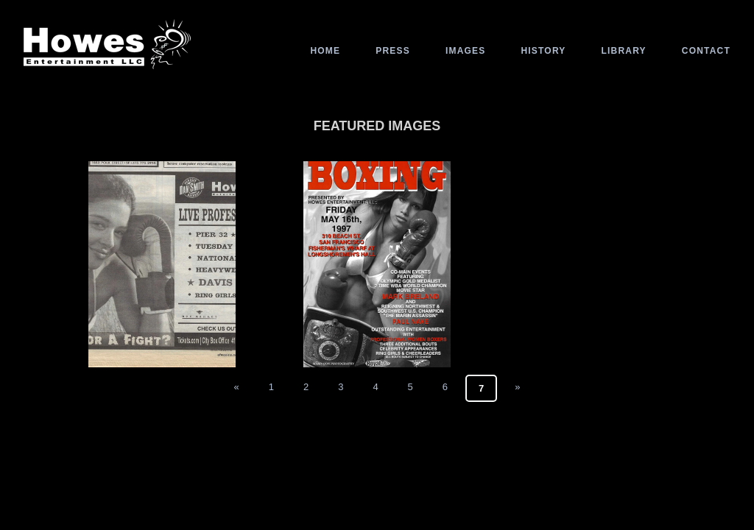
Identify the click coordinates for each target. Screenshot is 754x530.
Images (465, 51)
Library (624, 51)
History (543, 51)
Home (325, 51)
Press (393, 51)
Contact (706, 51)
